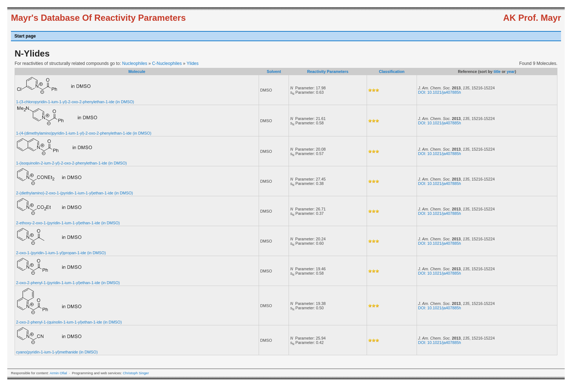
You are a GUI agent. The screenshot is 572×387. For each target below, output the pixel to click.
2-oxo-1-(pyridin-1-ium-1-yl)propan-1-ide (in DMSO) (61, 253)
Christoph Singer (136, 373)
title (497, 71)
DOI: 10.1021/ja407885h (439, 92)
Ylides (193, 63)
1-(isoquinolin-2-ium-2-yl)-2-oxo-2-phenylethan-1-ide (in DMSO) (71, 163)
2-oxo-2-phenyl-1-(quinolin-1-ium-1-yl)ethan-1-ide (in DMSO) (69, 322)
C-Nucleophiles (167, 63)
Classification (392, 71)
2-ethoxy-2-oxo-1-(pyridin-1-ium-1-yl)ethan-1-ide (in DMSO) (68, 223)
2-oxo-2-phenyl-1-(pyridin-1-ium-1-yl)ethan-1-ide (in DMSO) (68, 282)
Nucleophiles (134, 63)
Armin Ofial (58, 373)
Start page (25, 36)
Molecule (136, 71)
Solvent (274, 71)
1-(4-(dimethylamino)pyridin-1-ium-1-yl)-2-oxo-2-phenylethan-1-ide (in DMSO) (83, 133)
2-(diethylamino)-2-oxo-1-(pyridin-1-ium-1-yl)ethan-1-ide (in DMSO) (74, 193)
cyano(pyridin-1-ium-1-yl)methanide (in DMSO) (57, 352)
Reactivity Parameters (327, 71)
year (511, 71)
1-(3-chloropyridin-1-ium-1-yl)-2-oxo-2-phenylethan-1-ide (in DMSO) (75, 102)
